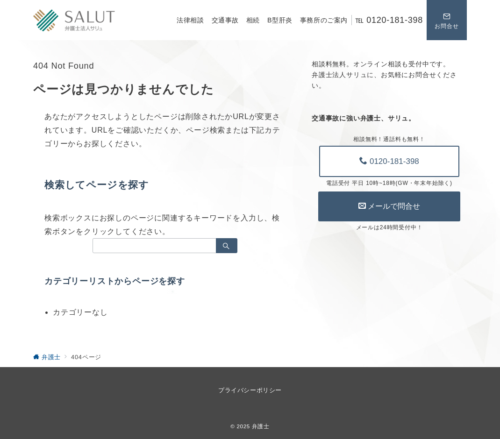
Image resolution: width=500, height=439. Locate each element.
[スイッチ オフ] (447, 20)
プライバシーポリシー (249, 390)
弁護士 (261, 426)
